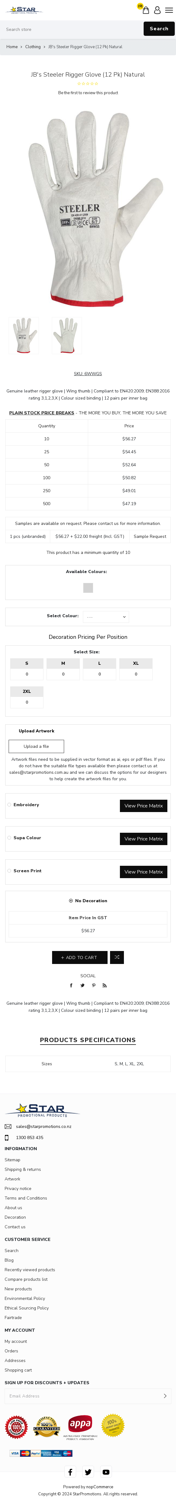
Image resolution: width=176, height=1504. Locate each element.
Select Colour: (63, 616)
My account (16, 1341)
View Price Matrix (144, 805)
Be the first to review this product (88, 93)
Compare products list (26, 1279)
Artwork (12, 1179)
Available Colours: (86, 572)
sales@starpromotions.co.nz (38, 1126)
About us (13, 1208)
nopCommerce (99, 1487)
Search (159, 28)
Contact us (15, 1227)
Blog (9, 1260)
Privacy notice (18, 1189)
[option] (23, 335)
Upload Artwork (36, 731)
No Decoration (91, 901)
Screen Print (28, 871)
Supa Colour (27, 838)
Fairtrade (13, 1318)
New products (18, 1289)
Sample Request (150, 536)
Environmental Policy (25, 1298)
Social (88, 976)
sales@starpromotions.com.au (38, 772)
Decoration (15, 1217)
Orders (11, 1351)
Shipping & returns (23, 1169)
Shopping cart (18, 1370)
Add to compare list (117, 957)
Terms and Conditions (26, 1198)
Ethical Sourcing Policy (27, 1308)
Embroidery (26, 805)
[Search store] (88, 29)
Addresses (15, 1361)
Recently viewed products (30, 1270)
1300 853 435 (24, 1138)
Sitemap (12, 1160)
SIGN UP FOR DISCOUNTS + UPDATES (47, 1383)
